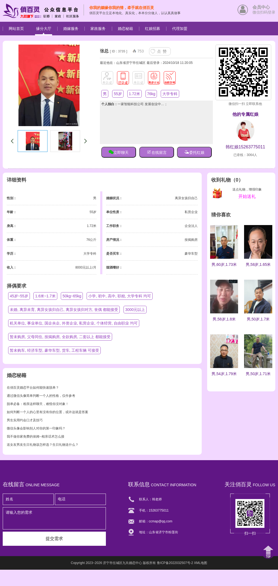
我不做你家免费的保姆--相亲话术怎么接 (35, 436)
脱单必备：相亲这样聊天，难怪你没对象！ (38, 404)
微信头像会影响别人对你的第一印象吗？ (36, 428)
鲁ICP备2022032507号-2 (175, 563)
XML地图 (200, 563)
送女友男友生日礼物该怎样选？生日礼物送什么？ (42, 445)
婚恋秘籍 (125, 28)
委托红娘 (194, 151)
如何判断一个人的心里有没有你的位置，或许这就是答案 (47, 412)
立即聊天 (119, 151)
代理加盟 (179, 28)
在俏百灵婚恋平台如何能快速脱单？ (33, 387)
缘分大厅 (43, 28)
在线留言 (157, 151)
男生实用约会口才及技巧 (25, 420)
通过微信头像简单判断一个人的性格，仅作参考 (41, 396)
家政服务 (98, 28)
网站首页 (16, 28)
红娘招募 (152, 28)
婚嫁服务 (70, 28)
